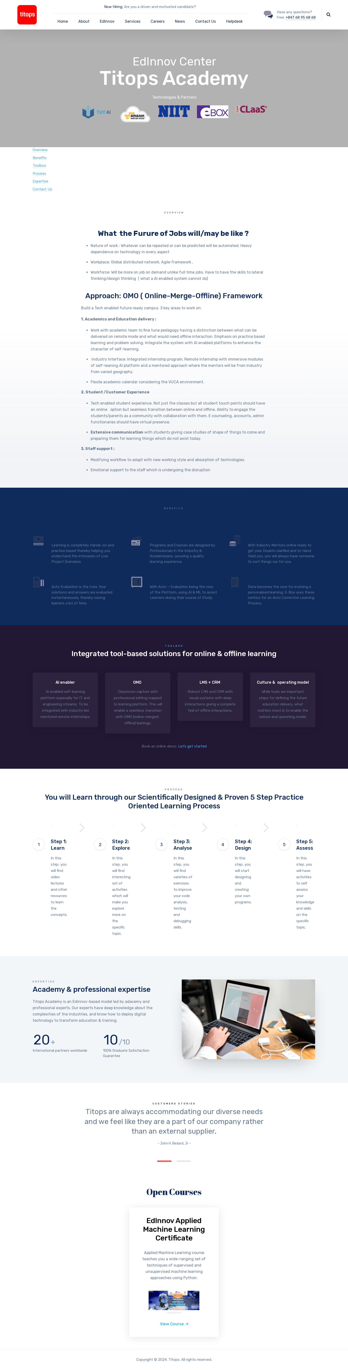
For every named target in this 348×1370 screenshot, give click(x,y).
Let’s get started (192, 746)
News (180, 21)
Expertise (40, 181)
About (83, 21)
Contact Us (205, 21)
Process (39, 173)
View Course (172, 1324)
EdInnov (107, 21)
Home (63, 21)
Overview (40, 150)
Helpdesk (234, 21)
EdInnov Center (174, 67)
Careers (158, 21)
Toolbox (39, 165)
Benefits (40, 158)
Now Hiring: (113, 7)
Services (132, 21)
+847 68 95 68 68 (301, 17)
